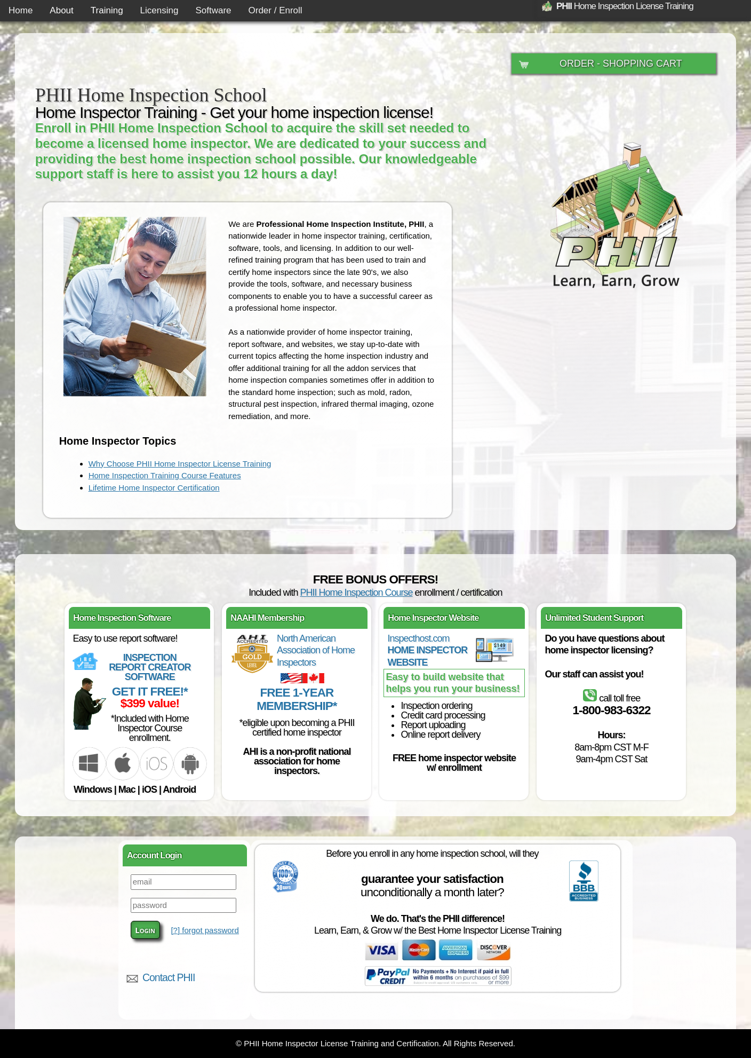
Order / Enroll (275, 10)
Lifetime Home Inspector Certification (154, 487)
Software (213, 10)
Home (21, 10)
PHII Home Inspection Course (356, 592)
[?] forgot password (205, 930)
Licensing (159, 10)
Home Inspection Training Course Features (165, 475)
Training (107, 10)
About (61, 10)
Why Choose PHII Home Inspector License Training (180, 463)
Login (145, 930)
